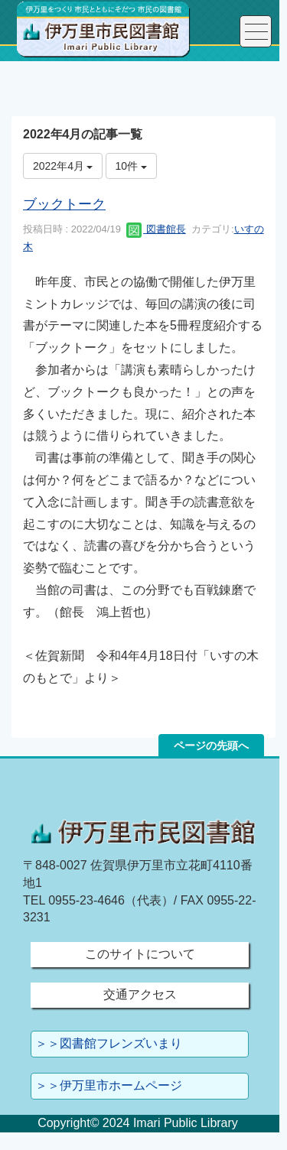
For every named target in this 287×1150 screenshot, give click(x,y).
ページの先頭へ (211, 745)
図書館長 (156, 229)
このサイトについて (140, 953)
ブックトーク (64, 204)
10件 (131, 166)
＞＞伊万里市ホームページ (108, 1085)
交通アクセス (140, 994)
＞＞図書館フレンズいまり (108, 1043)
